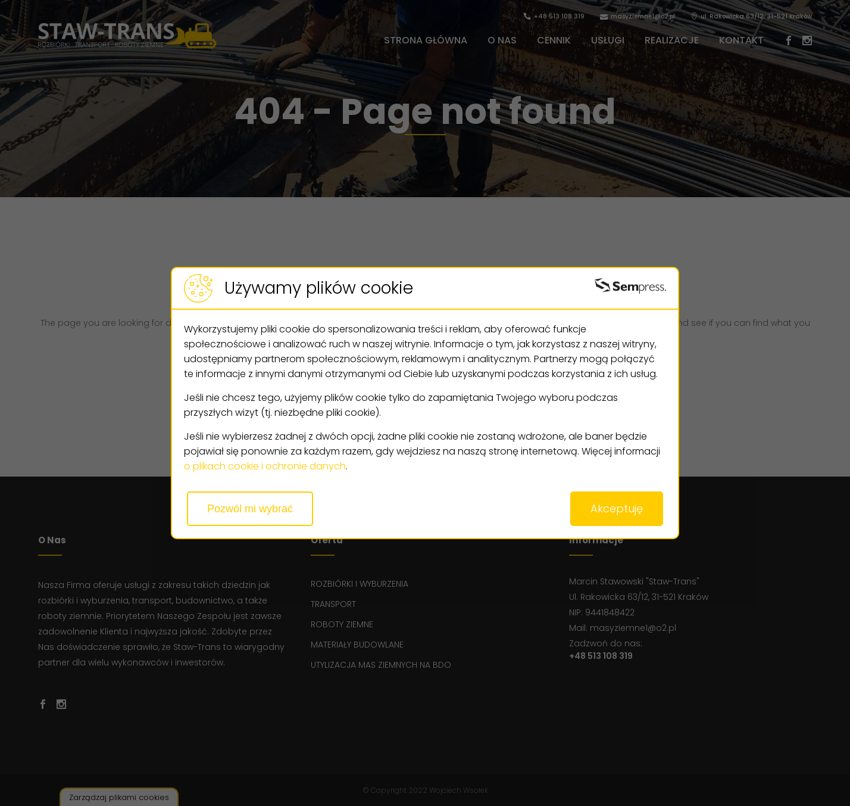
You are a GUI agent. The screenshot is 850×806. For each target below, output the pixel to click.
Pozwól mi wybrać (250, 509)
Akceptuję (616, 508)
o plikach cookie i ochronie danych (265, 466)
